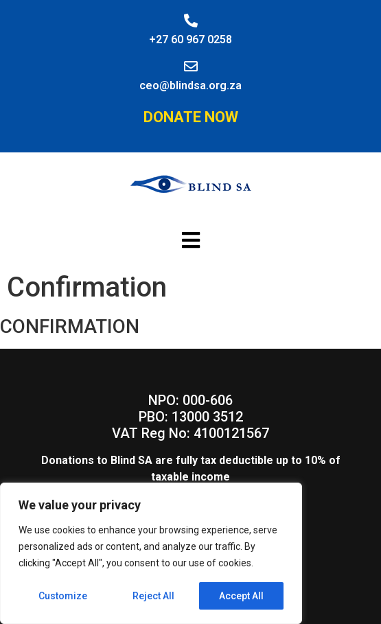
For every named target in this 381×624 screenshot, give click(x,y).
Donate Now (190, 117)
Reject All (153, 595)
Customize (62, 595)
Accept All (241, 595)
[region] (151, 553)
